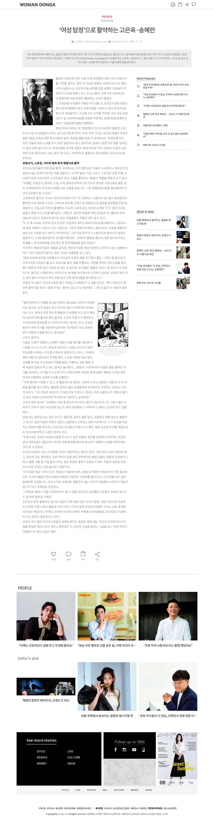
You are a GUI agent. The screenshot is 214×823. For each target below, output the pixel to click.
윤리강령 (59, 808)
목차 (172, 782)
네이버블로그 (143, 749)
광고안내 (50, 808)
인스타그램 (124, 749)
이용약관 (142, 808)
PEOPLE (107, 16)
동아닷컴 (99, 808)
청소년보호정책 (170, 808)
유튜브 (134, 749)
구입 (190, 782)
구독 (181, 782)
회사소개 (108, 808)
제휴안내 (134, 808)
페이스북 (116, 749)
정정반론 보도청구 (84, 808)
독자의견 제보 (69, 808)
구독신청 (42, 808)
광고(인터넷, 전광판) (121, 808)
